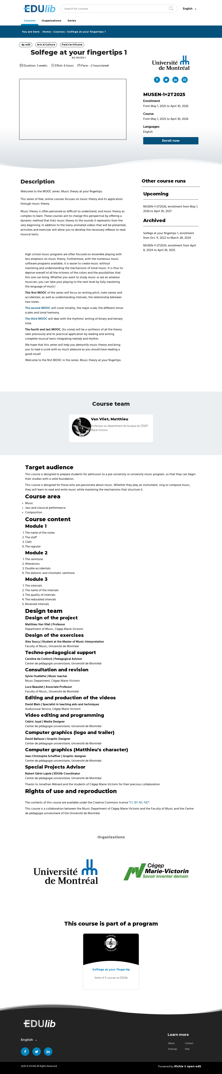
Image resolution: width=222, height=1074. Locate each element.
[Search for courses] (118, 8)
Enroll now (171, 140)
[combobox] (118, 8)
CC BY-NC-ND (139, 802)
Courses (29, 20)
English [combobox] (190, 9)
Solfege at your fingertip (111, 969)
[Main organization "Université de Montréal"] (170, 63)
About (171, 1043)
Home (47, 31)
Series (71, 20)
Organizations (51, 20)
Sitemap (172, 1049)
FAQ (187, 1049)
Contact (189, 1043)
